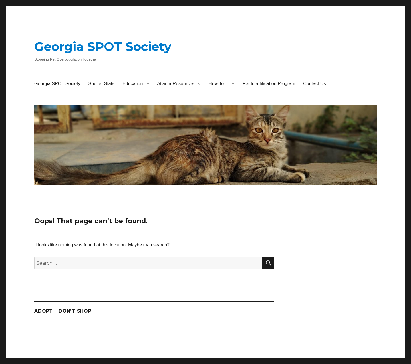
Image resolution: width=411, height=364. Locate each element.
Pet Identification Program (269, 83)
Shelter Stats (101, 83)
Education (132, 83)
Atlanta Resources (175, 83)
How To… (218, 83)
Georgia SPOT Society (102, 46)
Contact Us (314, 83)
